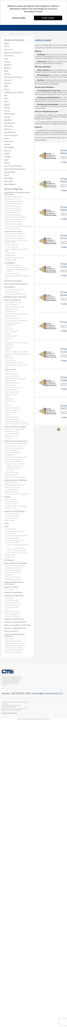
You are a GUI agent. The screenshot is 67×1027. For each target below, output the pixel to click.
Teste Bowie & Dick (11, 517)
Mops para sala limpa (11, 602)
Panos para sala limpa (12, 606)
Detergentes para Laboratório (15, 296)
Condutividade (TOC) (12, 244)
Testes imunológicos (12, 409)
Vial (6, 277)
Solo (6, 403)
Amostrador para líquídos (13, 196)
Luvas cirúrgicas (10, 528)
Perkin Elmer (8, 141)
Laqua (6, 523)
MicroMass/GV (9, 122)
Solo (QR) (8, 437)
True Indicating (9, 171)
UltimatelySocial (44, 718)
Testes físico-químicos (12, 407)
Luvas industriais (10, 533)
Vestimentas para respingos (14, 647)
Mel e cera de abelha (12, 375)
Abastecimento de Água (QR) (14, 428)
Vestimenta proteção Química (15, 642)
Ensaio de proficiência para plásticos (17, 351)
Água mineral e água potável (14, 306)
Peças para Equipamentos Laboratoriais (14, 582)
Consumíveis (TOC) (11, 246)
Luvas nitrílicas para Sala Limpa (17, 552)
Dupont (6, 89)
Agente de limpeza (11, 304)
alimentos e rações (11, 308)
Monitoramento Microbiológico (15, 563)
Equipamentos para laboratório (15, 440)
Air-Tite (6, 46)
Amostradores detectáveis (14, 200)
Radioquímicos (10, 400)
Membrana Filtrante (11, 474)
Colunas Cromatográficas (13, 264)
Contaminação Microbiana (13, 567)
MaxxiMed (7, 119)
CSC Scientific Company (13, 76)
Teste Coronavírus (11, 631)
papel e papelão (10, 380)
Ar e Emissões (9, 311)
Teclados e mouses (11, 491)
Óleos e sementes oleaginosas (15, 378)
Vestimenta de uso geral (13, 640)
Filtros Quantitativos (11, 503)
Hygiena (7, 104)
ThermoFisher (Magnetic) (13, 165)
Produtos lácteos (10, 393)
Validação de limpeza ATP (13, 578)
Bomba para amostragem (13, 207)
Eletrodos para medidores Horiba (16, 456)
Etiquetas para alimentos (13, 221)
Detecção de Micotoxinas (13, 572)
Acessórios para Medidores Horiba (16, 443)
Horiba (6, 101)
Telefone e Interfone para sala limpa (17, 493)
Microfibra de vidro (11, 508)
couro (7, 340)
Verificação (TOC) (10, 259)
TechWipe (7, 156)
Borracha (8, 326)
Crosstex (7, 73)
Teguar (6, 159)
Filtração (7, 496)
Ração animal (9, 398)
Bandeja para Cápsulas (12, 205)
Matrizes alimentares (11, 373)
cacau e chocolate (11, 331)
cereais (7, 333)
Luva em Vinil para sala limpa (16, 548)
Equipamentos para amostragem (15, 216)
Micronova (8, 129)
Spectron (7, 150)
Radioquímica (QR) (11, 435)
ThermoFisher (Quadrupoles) (14, 168)
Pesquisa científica (11, 586)
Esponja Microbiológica (13, 459)
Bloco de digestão (11, 450)
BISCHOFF (7, 64)
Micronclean (8, 126)
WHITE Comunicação (20, 707)
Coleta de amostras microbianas (15, 565)
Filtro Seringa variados (12, 273)
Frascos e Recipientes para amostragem (18, 225)
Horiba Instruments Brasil (13, 461)
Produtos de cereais (11, 391)
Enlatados (8, 349)
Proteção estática (10, 554)
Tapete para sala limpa (12, 615)
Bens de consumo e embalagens (16, 320)
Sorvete (7, 405)
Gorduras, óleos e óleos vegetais (16, 364)
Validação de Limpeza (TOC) (14, 257)
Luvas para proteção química (14, 539)
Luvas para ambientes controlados (16, 535)
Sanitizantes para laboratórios (15, 621)
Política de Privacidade (9, 712)
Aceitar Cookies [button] (48, 18)
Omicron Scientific (11, 135)
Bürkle (6, 70)
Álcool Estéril (9, 597)
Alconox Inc (8, 49)
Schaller (7, 144)
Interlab (7, 107)
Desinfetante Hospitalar (13, 280)
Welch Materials (10, 184)
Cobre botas (9, 638)
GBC (5, 95)
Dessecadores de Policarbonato (15, 293)
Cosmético (8, 337)
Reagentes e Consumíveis (14, 618)
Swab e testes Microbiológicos (15, 476)
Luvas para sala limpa (12, 542)
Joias (7, 366)
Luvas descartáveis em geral (14, 530)
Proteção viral (9, 556)
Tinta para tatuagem (11, 416)
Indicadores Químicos (12, 515)
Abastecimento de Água (13, 302)
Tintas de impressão (11, 418)
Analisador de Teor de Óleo (14, 445)
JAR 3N (7, 110)
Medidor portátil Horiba (14, 467)
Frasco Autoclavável (11, 489)
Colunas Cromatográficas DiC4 (16, 267)
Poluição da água (10, 384)
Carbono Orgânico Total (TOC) (15, 238)
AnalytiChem (8, 55)
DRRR (6, 86)
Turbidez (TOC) (10, 252)
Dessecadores (9, 286)
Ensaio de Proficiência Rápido (15, 426)
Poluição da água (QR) (12, 433)
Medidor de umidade (12, 472)
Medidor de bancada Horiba (16, 463)
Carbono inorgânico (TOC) (13, 235)
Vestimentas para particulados (15, 645)
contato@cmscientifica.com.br (47, 692)
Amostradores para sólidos (14, 203)
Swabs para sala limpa (12, 613)
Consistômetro (10, 454)
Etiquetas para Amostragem (14, 223)
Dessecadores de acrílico (13, 289)
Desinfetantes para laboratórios (16, 283)
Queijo (7, 396)
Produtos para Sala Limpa (13, 595)
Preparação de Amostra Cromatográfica (17, 275)
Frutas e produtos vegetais (14, 362)
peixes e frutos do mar (12, 382)
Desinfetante (9, 344)
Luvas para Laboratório (12, 537)
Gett (5, 98)
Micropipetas (9, 589)
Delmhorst (8, 80)
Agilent (6, 43)
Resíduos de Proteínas (12, 576)
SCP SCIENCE (9, 147)
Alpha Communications (12, 52)
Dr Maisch (7, 83)
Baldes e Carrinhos (11, 482)
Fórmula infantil (10, 359)
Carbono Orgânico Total (13, 231)
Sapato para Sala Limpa (12, 611)
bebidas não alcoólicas (12, 317)
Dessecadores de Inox (12, 291)
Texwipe (7, 162)
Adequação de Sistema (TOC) (14, 233)
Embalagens (9, 346)
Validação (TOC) (10, 255)
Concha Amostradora (12, 212)
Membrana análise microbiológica (16, 505)
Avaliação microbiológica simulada (16, 313)
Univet (6, 175)
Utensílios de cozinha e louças (15, 421)
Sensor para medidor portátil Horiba (17, 624)
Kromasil (7, 116)
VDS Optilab (8, 178)
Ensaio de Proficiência (12, 299)
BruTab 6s (7, 67)
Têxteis (7, 414)
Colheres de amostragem (13, 210)
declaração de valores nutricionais (16, 342)
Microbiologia (9, 559)
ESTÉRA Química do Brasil (13, 92)
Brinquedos (9, 328)
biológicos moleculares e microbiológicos (13, 323)
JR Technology (9, 113)
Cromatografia (9, 262)
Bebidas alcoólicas (11, 315)
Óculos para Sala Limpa (12, 604)
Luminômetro (9, 470)
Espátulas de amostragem (13, 219)
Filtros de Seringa (11, 498)
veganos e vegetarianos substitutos (17, 423)
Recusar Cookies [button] (19, 18)
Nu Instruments (10, 132)
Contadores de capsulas (13, 214)
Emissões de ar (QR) (11, 431)
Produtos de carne (11, 389)
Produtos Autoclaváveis (13, 592)
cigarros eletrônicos (11, 335)
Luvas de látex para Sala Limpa (16, 550)
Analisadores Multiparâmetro (14, 447)
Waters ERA (8, 181)
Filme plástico (9, 357)
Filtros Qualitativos (11, 501)
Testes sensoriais (10, 412)
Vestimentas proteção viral (14, 651)
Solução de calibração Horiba (15, 628)
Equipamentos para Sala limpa (15, 479)
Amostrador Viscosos (12, 198)
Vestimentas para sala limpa (14, 649)
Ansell (6, 58)
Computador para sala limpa (14, 484)
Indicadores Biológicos (12, 513)
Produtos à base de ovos (13, 387)
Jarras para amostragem (13, 228)
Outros (6, 138)
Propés (7, 608)
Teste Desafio (9, 520)
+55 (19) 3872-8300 (20, 692)
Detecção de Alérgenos (13, 569)
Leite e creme (10, 369)
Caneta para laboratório (12, 452)
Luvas (6, 526)
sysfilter (7, 153)
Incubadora (9, 574)
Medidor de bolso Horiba (15, 465)
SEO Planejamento (16, 709)
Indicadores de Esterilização (14, 511)
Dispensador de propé (12, 486)
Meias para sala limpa (12, 599)
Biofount (7, 61)
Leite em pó (9, 371)
